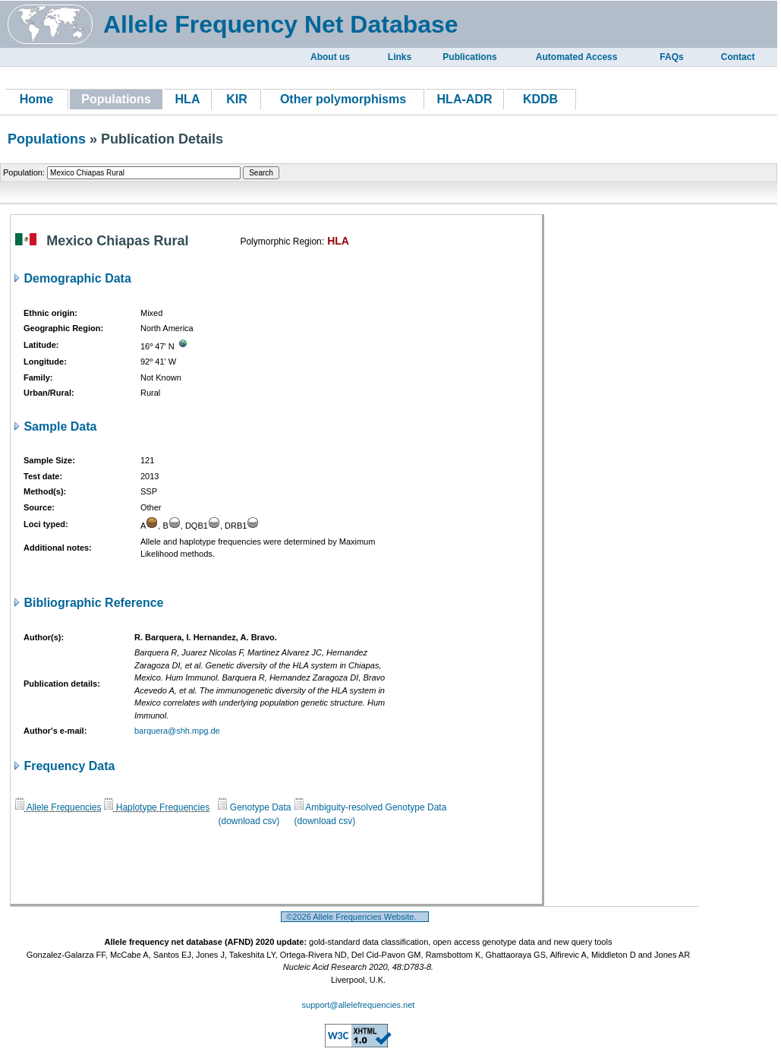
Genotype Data (254, 807)
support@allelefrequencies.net (358, 1004)
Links (399, 57)
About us (330, 57)
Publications (469, 57)
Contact (738, 57)
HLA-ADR (465, 99)
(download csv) (248, 821)
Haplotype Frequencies (156, 807)
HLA (187, 99)
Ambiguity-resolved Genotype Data (370, 807)
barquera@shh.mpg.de (177, 730)
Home (36, 99)
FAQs (671, 57)
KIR (236, 99)
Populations (47, 139)
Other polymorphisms (343, 99)
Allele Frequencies (58, 807)
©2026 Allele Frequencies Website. (355, 916)
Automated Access (577, 57)
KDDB (540, 99)
